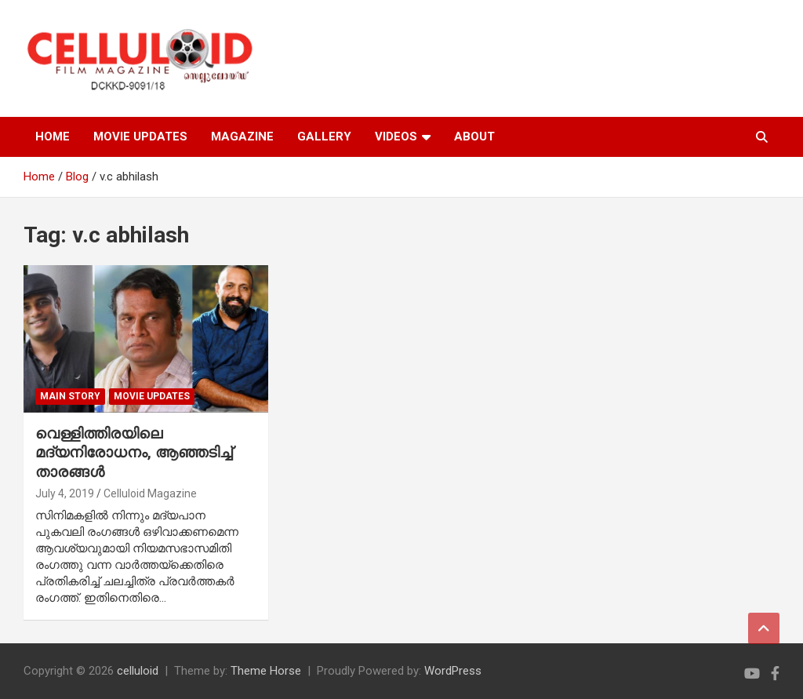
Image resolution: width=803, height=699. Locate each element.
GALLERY (324, 136)
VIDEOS (396, 136)
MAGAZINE (242, 136)
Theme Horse (266, 671)
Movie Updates (152, 396)
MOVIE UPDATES (140, 136)
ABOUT (474, 136)
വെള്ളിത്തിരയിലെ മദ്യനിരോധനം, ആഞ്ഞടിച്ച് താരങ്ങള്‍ (133, 452)
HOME (52, 136)
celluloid (137, 671)
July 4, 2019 (64, 493)
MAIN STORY (70, 396)
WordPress (452, 671)
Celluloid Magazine (150, 493)
